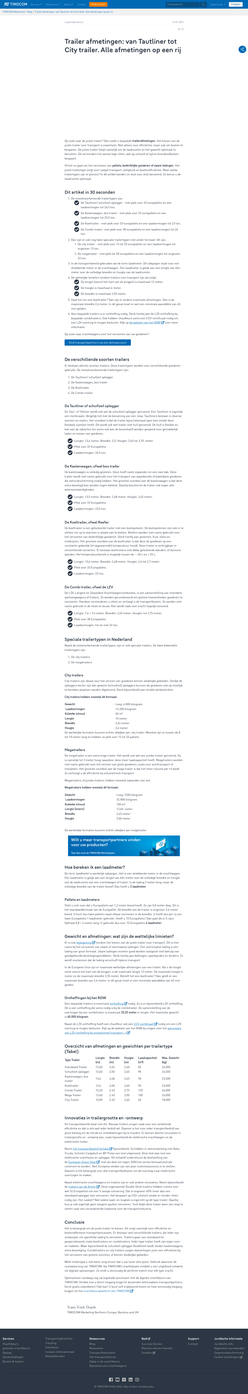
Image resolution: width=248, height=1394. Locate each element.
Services (8, 1339)
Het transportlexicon (102, 1357)
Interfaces (51, 1347)
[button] (242, 49)
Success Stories (152, 1343)
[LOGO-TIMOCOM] (15, 4)
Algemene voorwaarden (229, 1348)
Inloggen (235, 4)
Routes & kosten (13, 1361)
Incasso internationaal (59, 1351)
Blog (92, 1343)
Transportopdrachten (59, 1338)
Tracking (50, 1343)
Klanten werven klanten (157, 1348)
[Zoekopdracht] (183, 4)
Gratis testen (98, 4)
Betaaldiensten (55, 1356)
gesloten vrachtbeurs (16, 1348)
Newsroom (96, 1348)
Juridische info (223, 1343)
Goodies (148, 1352)
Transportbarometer (102, 1352)
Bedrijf (146, 1339)
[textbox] (186, 4)
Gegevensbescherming (229, 1352)
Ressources (97, 1339)
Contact (193, 1343)
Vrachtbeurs (10, 1343)
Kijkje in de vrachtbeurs (104, 1361)
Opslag (7, 1352)
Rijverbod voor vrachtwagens (108, 1366)
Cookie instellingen (228, 1357)
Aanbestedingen (13, 1357)
